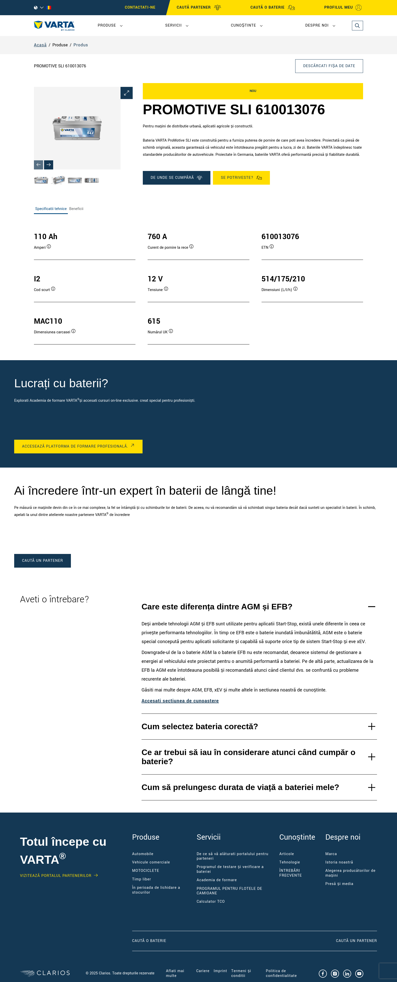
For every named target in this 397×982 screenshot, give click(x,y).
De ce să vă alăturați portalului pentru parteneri (232, 856)
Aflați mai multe (175, 973)
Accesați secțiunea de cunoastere (180, 701)
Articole (286, 854)
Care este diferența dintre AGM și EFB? (217, 606)
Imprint (220, 971)
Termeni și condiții (241, 973)
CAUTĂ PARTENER (199, 7)
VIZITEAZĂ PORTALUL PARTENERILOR (55, 875)
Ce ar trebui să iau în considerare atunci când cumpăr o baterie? (248, 757)
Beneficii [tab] (76, 208)
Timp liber (141, 879)
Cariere (203, 971)
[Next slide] (48, 164)
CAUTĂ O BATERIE (272, 7)
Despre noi (317, 25)
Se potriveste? (241, 178)
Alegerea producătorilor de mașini (350, 873)
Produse (107, 25)
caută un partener (42, 560)
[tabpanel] (198, 283)
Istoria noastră (339, 862)
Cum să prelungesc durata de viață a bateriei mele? (240, 787)
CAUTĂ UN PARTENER (356, 941)
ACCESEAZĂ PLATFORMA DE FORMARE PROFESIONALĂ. (75, 446)
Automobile (143, 854)
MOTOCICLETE (145, 870)
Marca (331, 854)
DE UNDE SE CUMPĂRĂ (177, 178)
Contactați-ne (140, 7)
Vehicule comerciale (151, 862)
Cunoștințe (243, 25)
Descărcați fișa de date (329, 66)
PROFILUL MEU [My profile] (343, 7)
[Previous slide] (38, 164)
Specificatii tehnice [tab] (51, 208)
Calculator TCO (211, 901)
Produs (80, 45)
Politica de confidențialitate (281, 973)
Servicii (173, 25)
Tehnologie (289, 862)
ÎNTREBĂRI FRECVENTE (290, 873)
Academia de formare (217, 880)
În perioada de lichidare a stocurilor (156, 890)
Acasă (40, 45)
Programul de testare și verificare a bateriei (230, 869)
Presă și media (339, 884)
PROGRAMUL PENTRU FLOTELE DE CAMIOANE (229, 891)
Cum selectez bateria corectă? (200, 726)
